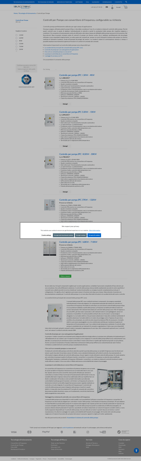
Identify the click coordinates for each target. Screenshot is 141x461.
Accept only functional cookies (63, 235)
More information (94, 230)
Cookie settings (46, 235)
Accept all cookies (94, 235)
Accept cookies (80, 235)
